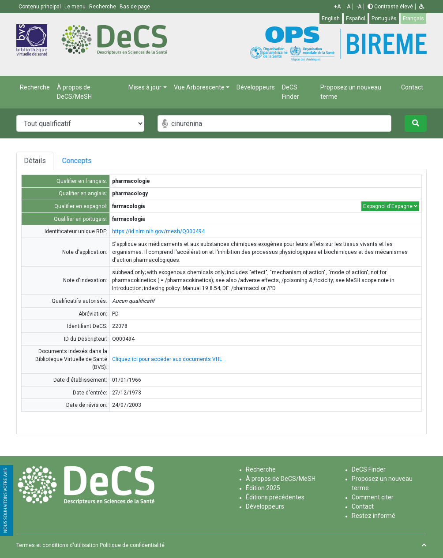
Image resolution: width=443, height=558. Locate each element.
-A (359, 7)
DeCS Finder (290, 92)
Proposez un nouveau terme (350, 92)
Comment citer (373, 497)
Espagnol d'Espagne (390, 206)
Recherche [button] (103, 7)
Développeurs (256, 87)
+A (337, 7)
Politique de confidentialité (132, 545)
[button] (422, 7)
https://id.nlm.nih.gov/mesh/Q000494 (158, 231)
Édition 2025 (263, 487)
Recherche (35, 87)
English (331, 18)
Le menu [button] (75, 7)
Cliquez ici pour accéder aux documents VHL (167, 359)
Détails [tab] (35, 160)
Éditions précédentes (275, 497)
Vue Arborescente (199, 87)
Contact (412, 87)
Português (384, 18)
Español (355, 18)
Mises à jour (144, 87)
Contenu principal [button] (40, 7)
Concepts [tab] (84, 160)
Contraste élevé (390, 7)
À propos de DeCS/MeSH (74, 92)
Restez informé (373, 515)
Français (413, 18)
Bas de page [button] (135, 7)
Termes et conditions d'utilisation (57, 545)
